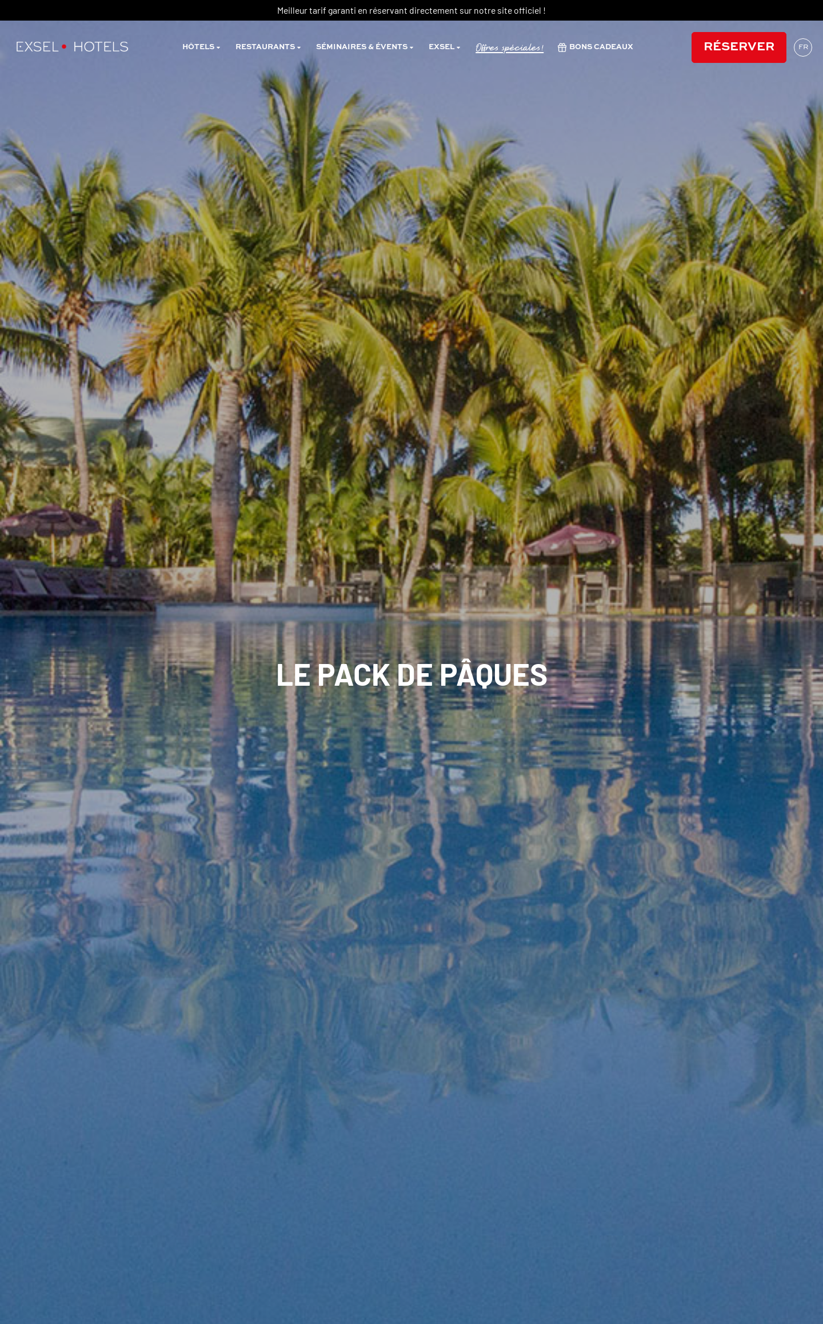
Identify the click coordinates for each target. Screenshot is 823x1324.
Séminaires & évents (365, 47)
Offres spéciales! (510, 47)
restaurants (268, 47)
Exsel (445, 47)
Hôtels (201, 47)
